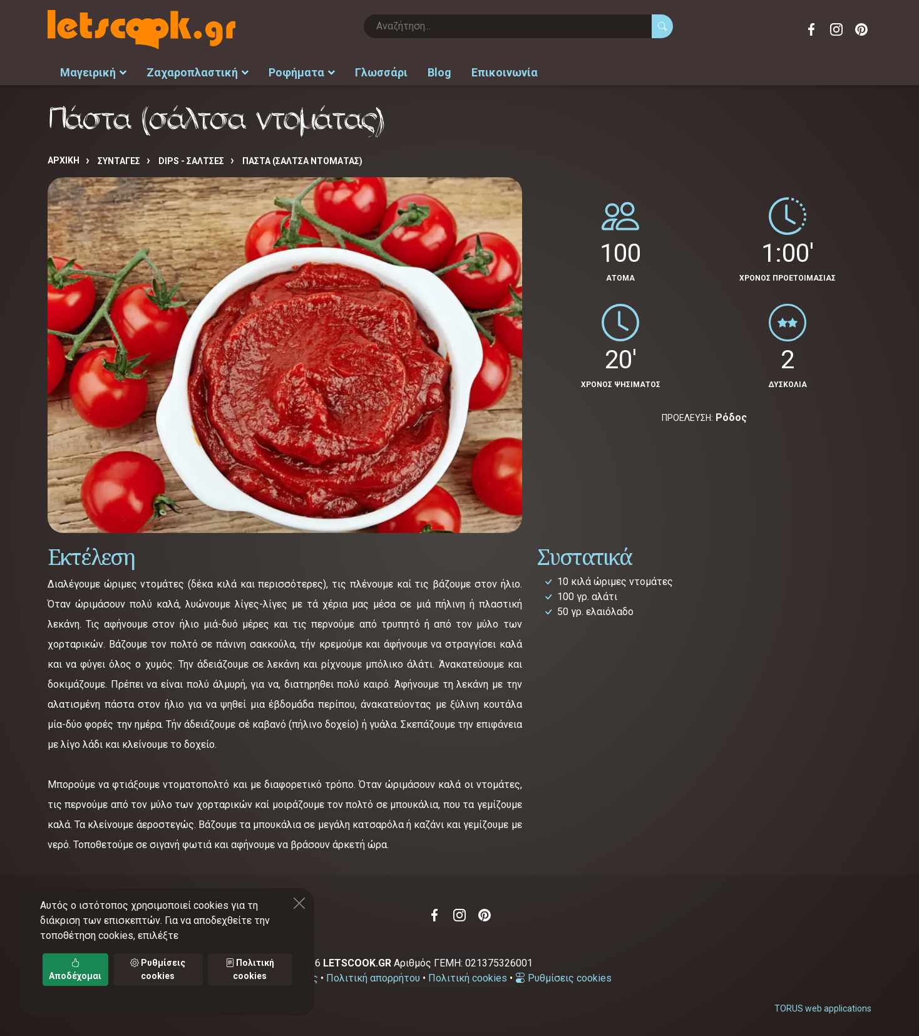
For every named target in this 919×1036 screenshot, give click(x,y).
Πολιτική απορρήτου (373, 978)
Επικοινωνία (504, 72)
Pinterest (861, 29)
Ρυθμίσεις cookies (563, 978)
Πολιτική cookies (467, 978)
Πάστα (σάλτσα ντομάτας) (302, 161)
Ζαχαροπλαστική (197, 72)
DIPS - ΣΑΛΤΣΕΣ (191, 161)
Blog (439, 72)
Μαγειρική (93, 72)
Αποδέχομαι (75, 969)
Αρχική (64, 160)
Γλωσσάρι (381, 72)
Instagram (836, 29)
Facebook (811, 29)
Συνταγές (119, 161)
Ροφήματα (302, 72)
